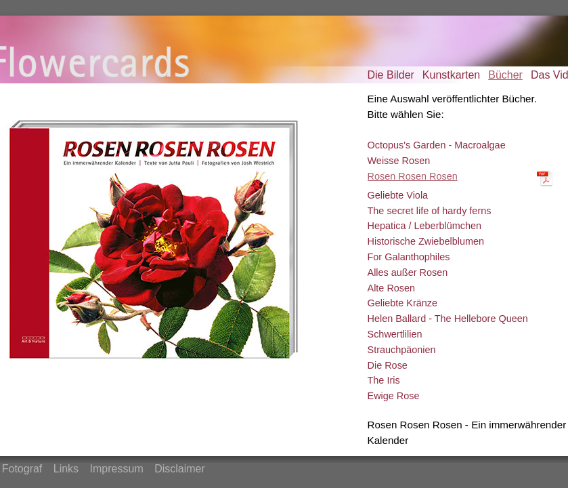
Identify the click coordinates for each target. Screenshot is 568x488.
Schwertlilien (395, 334)
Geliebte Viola (398, 195)
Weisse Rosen (399, 160)
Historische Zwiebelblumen (426, 241)
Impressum (117, 468)
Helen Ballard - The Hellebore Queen (448, 318)
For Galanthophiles (409, 256)
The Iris (384, 380)
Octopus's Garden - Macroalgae (437, 145)
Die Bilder (391, 75)
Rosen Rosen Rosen (413, 176)
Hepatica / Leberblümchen (425, 225)
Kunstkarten (451, 75)
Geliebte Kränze (403, 303)
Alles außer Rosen (408, 272)
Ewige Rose (394, 395)
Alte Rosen (392, 288)
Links (66, 468)
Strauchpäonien (402, 349)
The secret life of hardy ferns (429, 210)
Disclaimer (179, 468)
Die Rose (388, 365)
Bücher (505, 75)
